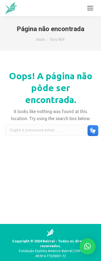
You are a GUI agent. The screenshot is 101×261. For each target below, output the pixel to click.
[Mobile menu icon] (90, 8)
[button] (87, 246)
